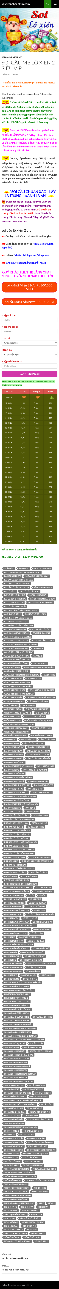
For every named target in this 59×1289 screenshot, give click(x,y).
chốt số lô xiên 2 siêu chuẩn (17, 732)
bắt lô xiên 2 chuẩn (38, 595)
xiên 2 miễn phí (29, 1226)
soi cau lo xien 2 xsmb (14, 1085)
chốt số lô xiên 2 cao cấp (16, 728)
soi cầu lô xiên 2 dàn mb (40, 1051)
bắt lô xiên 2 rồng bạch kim (40, 603)
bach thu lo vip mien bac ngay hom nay (22, 572)
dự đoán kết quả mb (13, 827)
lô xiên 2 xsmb (10, 975)
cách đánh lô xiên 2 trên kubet (18, 625)
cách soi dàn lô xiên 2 (40, 629)
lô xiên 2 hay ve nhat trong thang (20, 926)
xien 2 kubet (9, 1218)
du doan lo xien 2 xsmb (14, 857)
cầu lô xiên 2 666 (33, 679)
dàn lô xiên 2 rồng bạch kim (17, 785)
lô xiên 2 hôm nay (42, 929)
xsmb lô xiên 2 (41, 1241)
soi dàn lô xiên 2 (11, 1131)
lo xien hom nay (28, 975)
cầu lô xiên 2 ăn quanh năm (17, 682)
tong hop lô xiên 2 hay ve (16, 1192)
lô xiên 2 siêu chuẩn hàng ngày (41, 964)
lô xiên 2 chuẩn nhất (35, 907)
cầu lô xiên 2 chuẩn (13, 698)
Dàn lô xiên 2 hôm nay (14, 762)
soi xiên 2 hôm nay (12, 1161)
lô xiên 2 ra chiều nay (35, 956)
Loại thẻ (6, 338)
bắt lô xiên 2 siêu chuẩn (15, 606)
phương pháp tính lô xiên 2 (16, 1002)
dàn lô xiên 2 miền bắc (14, 774)
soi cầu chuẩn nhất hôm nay (17, 1009)
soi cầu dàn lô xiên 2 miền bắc (17, 1032)
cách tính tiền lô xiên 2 (42, 641)
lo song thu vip (43, 888)
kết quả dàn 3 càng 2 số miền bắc (19, 549)
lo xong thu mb (11, 979)
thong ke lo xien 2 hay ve (15, 1184)
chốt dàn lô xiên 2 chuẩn (37, 709)
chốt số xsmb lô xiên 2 (41, 736)
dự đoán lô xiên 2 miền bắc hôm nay (20, 842)
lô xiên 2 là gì (37, 933)
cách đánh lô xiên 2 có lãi (16, 622)
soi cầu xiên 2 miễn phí (40, 1112)
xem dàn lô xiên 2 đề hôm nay (17, 1195)
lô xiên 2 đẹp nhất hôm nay (16, 910)
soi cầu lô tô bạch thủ (14, 1043)
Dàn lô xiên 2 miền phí (14, 781)
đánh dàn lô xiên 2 (12, 812)
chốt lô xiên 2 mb (12, 717)
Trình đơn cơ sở (55, 4)
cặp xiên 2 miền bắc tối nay (16, 663)
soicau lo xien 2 (11, 1165)
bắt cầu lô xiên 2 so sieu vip (16, 587)
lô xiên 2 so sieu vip (13, 971)
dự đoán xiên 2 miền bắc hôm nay (37, 861)
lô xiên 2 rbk (10, 960)
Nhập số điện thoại (12, 361)
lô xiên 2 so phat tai (36, 967)
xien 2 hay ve (36, 1214)
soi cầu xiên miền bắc (13, 1119)
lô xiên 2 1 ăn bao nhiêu (15, 899)
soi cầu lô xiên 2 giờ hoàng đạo (18, 1055)
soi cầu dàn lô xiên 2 (42, 1017)
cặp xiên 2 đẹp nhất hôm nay (17, 660)
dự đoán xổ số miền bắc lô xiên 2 (19, 869)
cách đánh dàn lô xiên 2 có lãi (18, 618)
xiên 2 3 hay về (10, 1207)
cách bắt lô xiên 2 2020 (35, 614)
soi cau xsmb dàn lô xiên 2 (40, 1119)
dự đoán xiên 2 (11, 861)
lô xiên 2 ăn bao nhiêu (14, 903)
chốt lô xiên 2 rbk (12, 720)
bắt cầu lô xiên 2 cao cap (37, 576)
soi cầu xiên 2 (46, 1104)
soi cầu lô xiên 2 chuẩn (14, 1051)
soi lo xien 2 (9, 1135)
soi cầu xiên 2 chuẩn (13, 1108)
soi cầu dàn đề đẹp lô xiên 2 (16, 1013)
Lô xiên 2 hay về (30, 918)
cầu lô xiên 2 (49, 675)
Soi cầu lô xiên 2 (11, 1047)
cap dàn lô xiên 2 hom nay (16, 648)
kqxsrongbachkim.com (16, 4)
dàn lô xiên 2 (10, 739)
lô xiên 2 (42, 895)
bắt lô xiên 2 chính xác (14, 595)
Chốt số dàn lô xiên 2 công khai (19, 724)
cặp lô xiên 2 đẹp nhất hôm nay (18, 652)
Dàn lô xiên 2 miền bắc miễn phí (18, 777)
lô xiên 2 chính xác (12, 907)
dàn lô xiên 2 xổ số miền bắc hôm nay (21, 804)
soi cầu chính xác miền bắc (16, 1005)
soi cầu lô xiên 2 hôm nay (15, 1062)
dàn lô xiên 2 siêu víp (43, 785)
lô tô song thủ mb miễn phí (16, 891)
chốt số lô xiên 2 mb (41, 728)
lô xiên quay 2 (47, 975)
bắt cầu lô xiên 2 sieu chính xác (18, 580)
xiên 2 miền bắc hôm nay (33, 1222)
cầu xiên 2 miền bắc (12, 709)
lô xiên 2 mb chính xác (29, 937)
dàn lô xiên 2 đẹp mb (13, 755)
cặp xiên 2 (37, 656)
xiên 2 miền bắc (11, 1222)
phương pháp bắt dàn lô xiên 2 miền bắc (22, 983)
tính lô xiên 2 (40, 1188)
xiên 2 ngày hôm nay (13, 1230)
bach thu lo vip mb (42, 568)
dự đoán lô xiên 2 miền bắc (16, 838)
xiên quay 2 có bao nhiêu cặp (17, 1241)
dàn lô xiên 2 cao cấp (14, 747)
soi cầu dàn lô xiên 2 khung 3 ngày (20, 1028)
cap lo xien (38, 648)
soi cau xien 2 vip (12, 1116)
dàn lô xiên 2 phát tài (38, 781)
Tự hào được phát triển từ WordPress (17, 1285)
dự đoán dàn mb (39, 823)
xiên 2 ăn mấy (27, 1207)
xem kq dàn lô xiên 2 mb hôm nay (19, 1203)
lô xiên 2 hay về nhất (42, 922)
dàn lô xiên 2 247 (27, 739)
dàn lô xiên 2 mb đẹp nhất (35, 770)
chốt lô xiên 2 (42, 713)
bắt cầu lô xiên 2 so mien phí (17, 584)
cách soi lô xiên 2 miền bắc (16, 633)
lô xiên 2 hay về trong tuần (17, 929)
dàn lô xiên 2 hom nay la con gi (18, 766)
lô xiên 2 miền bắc (36, 941)
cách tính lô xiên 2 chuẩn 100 (17, 637)
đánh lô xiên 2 (32, 812)
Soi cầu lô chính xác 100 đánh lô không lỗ (24, 1040)
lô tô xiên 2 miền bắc (43, 891)
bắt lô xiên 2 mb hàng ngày (42, 599)
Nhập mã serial (10, 326)
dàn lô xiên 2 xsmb (12, 808)
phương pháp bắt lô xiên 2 (16, 986)
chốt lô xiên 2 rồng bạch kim (38, 720)
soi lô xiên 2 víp (11, 1157)
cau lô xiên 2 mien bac (14, 701)
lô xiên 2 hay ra (11, 918)
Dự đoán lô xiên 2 (36, 827)
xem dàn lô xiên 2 (40, 1192)
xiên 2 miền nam (11, 1226)
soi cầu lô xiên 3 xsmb (33, 1089)
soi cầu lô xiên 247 (36, 1085)
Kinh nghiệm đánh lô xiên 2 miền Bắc (20, 884)
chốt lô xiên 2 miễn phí (35, 717)
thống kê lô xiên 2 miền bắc (16, 1188)
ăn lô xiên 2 (24, 568)
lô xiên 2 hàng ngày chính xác (40, 914)
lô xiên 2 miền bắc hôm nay (16, 948)
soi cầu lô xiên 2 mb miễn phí (17, 1066)
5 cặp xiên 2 (9, 568)
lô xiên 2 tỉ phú (33, 971)
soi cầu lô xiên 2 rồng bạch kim (18, 1081)
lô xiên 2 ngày (10, 952)
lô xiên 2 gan (39, 910)
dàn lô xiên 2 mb (11, 770)
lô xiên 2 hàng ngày (13, 914)
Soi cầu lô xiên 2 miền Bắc (15, 1070)
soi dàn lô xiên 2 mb (33, 1131)
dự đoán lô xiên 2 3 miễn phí (17, 831)
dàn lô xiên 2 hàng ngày (38, 755)
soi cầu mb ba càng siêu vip (29, 1256)
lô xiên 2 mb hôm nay (13, 941)
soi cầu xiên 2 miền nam (14, 1112)
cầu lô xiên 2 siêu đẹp (38, 701)
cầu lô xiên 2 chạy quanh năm (18, 686)
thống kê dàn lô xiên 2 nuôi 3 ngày (20, 1176)
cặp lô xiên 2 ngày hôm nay (16, 656)
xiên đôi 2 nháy (38, 1233)
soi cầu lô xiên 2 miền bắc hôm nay (20, 1074)
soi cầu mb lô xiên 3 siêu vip (29, 1267)
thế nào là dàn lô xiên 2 (44, 1169)
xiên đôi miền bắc (12, 1237)
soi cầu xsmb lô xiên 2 (14, 1123)
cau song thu (28, 705)
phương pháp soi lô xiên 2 (16, 998)
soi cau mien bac (43, 1093)
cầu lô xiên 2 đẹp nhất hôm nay (41, 698)
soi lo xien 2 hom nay (13, 1146)
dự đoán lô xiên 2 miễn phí (16, 846)
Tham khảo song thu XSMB (16, 1169)
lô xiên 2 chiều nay (37, 903)
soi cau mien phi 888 (39, 1097)
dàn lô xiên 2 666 (47, 739)
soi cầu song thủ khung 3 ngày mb (20, 1104)
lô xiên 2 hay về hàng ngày (16, 922)
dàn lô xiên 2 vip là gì (41, 793)
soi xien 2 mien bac (33, 1161)
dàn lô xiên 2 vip (35, 789)
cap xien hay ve (40, 663)
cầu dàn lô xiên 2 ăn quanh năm (39, 667)
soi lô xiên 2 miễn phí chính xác (41, 1150)
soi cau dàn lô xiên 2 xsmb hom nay (20, 1036)
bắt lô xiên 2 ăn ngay (29, 591)
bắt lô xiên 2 (10, 591)
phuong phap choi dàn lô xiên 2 (19, 990)
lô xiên (31, 895)
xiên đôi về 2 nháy (32, 1237)
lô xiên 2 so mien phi (13, 967)
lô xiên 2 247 (35, 899)
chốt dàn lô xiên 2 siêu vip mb (17, 713)
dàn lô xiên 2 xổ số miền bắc (17, 800)
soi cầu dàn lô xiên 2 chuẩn (16, 1021)
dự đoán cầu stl (40, 815)
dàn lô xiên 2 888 (11, 743)
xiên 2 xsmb (32, 1230)
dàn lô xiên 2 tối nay (13, 789)
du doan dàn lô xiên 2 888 (16, 823)
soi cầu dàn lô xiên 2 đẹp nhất (18, 1024)
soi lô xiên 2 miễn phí (13, 1150)
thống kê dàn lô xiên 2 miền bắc (19, 1173)
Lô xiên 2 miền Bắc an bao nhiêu (18, 945)
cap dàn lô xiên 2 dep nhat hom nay (20, 644)
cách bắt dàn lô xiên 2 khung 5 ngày (21, 610)
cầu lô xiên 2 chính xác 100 (42, 690)
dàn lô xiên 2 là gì (45, 766)
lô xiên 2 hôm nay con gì (15, 933)
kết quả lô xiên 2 (29, 876)
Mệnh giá (7, 349)
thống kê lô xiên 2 (12, 1180)
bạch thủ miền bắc (12, 576)
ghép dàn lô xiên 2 (38, 872)
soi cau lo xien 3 (11, 1089)
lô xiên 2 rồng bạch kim (31, 960)
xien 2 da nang (10, 1211)
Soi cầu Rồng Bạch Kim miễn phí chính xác (23, 1100)
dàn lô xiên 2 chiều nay (38, 747)
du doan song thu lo (40, 857)
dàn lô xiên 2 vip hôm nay (16, 793)
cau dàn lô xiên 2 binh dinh (16, 671)
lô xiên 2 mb (9, 937)
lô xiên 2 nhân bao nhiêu (32, 952)
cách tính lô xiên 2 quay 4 (16, 641)
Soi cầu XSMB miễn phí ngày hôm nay (20, 1127)
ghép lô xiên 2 (10, 876)
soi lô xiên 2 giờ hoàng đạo (40, 1142)
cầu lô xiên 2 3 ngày (13, 679)
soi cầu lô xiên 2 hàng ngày (16, 1059)
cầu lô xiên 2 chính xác (14, 690)
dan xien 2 (30, 808)
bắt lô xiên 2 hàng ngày (15, 599)
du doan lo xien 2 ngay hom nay (19, 850)
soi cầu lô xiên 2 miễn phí (15, 1078)
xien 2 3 (51, 1203)
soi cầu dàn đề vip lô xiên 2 (16, 1017)
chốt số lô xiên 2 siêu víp (15, 736)
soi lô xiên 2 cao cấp (13, 1138)
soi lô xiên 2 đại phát (13, 1142)
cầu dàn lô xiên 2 (12, 667)
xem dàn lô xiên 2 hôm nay (16, 1199)
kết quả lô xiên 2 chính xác (16, 880)
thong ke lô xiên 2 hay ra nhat (39, 1180)
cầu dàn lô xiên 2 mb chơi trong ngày (21, 675)
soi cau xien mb (31, 1116)
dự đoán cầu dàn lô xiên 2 (16, 815)
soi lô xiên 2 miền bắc (37, 1146)
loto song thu (30, 979)
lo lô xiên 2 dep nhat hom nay (18, 888)
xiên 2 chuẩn (43, 1207)
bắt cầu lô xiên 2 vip (43, 587)
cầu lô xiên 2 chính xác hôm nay (19, 694)
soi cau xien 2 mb (34, 1108)
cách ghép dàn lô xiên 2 (15, 629)
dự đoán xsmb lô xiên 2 (14, 872)
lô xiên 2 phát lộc (12, 956)
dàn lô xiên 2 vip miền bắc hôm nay (20, 796)
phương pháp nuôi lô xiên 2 (17, 994)
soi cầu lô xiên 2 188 (32, 1047)
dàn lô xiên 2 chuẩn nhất (38, 751)
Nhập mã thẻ (8, 315)
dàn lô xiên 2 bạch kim (34, 743)
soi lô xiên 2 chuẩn (35, 1138)
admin (16, 74)
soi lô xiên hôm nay (32, 1157)
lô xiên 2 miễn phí (40, 948)
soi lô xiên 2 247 (27, 1135)
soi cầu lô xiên (36, 1043)
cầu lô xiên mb (10, 705)
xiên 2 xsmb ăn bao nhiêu (15, 1233)
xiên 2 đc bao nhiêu (30, 1211)
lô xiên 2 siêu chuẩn (13, 964)
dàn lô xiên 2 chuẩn (13, 751)
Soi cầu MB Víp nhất (12, 57)
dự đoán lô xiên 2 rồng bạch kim (19, 853)
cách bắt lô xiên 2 (12, 614)
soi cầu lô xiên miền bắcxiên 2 (17, 1093)
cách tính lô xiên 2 (41, 633)
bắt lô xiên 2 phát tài (13, 603)
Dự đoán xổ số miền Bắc (15, 865)
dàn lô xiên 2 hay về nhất (38, 758)
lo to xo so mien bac (13, 895)
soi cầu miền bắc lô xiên (15, 1097)
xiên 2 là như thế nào (29, 1218)
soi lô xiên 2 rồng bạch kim (35, 1154)
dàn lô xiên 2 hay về (13, 758)
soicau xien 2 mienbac (33, 1165)
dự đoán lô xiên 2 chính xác (17, 834)
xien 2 (41, 1203)
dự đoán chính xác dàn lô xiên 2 (19, 819)
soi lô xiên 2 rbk (11, 1154)
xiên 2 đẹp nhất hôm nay (15, 1214)
